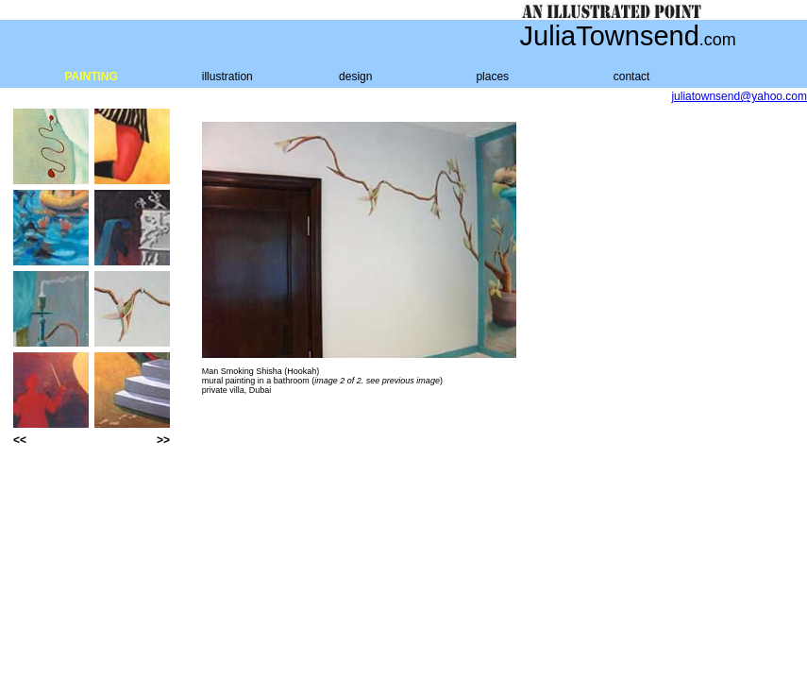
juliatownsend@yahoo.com (739, 96)
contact (632, 76)
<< (19, 440)
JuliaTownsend (609, 36)
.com (717, 39)
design (355, 76)
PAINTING (90, 76)
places (492, 76)
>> (163, 440)
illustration (227, 76)
